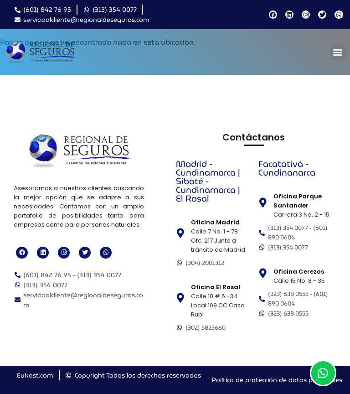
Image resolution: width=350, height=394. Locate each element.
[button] (337, 52)
